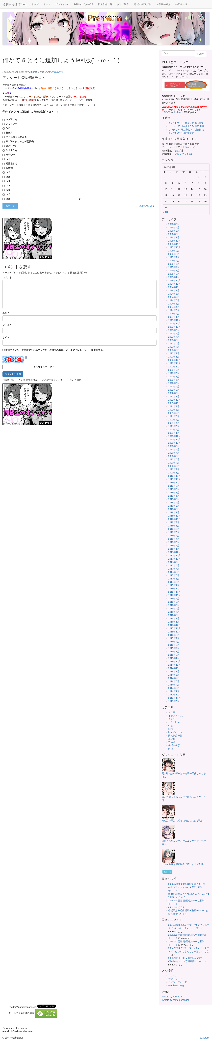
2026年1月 (173, 237)
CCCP (167, 112)
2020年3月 (173, 466)
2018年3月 (173, 542)
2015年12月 (174, 625)
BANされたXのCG (83, 4)
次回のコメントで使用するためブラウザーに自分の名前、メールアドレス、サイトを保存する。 (55, 350)
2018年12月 (174, 515)
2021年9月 (173, 406)
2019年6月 (173, 495)
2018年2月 (173, 545)
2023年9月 (173, 330)
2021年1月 (173, 433)
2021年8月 (173, 409)
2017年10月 (174, 558)
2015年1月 (173, 658)
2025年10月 (174, 247)
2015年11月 (174, 628)
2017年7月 (173, 568)
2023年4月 (173, 346)
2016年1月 (173, 621)
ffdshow (177, 112)
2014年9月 (173, 671)
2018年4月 (173, 539)
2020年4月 (173, 462)
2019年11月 (174, 479)
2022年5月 (173, 383)
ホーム (46, 4)
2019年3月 (173, 505)
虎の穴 (178, 150)
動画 (170, 729)
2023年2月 (173, 353)
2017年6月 (173, 572)
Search (200, 54)
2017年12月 (174, 552)
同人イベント (175, 732)
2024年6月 (173, 300)
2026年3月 (173, 230)
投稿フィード (175, 979)
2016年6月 (173, 605)
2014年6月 (173, 681)
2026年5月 (173, 224)
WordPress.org (176, 985)
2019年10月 (174, 482)
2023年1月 (173, 356)
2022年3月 (173, 389)
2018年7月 (173, 529)
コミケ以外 (174, 722)
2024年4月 (173, 307)
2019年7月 (173, 492)
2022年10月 (174, 366)
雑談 (170, 748)
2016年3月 (173, 615)
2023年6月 (173, 340)
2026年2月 (173, 234)
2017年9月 (173, 562)
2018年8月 (173, 525)
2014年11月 (174, 664)
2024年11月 (174, 283)
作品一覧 (167, 872)
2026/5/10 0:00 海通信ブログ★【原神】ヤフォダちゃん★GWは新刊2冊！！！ (186, 887)
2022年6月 (173, 380)
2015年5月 (173, 645)
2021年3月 (173, 426)
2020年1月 (173, 472)
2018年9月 (173, 522)
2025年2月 (173, 274)
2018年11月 (174, 519)
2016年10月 (174, 595)
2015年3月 (173, 651)
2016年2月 (173, 618)
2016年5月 (173, 608)
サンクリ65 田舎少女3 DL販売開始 (186, 126)
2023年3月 (173, 350)
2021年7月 (173, 413)
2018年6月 (173, 532)
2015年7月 (173, 638)
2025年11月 (174, 244)
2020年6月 (173, 456)
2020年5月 (173, 459)
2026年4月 (173, 227)
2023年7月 (173, 336)
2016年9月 (173, 598)
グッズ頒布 (123, 4)
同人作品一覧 (105, 4)
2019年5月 (173, 499)
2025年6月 (173, 260)
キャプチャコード (42, 367)
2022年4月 (173, 386)
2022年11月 (174, 363)
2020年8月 (173, 449)
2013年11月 (174, 698)
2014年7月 (173, 678)
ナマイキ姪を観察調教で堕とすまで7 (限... (184, 864)
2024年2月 (173, 313)
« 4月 (165, 212)
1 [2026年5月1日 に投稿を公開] (198, 177)
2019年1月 (173, 512)
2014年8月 (173, 674)
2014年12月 (174, 661)
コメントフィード (177, 982)
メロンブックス (183, 154)
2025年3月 (173, 270)
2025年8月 (173, 254)
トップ (34, 4)
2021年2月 (173, 429)
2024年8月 (173, 293)
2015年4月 (173, 648)
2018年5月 (173, 535)
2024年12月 (174, 280)
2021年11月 (174, 403)
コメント (7, 277)
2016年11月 (174, 592)
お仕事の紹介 (163, 4)
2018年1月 (173, 549)
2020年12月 (174, 436)
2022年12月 (174, 360)
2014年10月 (174, 668)
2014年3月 (173, 688)
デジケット (188, 147)
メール (6, 325)
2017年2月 (173, 582)
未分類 (171, 739)
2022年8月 (173, 373)
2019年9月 (173, 486)
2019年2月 (173, 509)
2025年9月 (173, 250)
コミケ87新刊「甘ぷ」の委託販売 (185, 123)
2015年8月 (173, 635)
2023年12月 (174, 320)
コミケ (171, 719)
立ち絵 (171, 742)
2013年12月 (174, 694)
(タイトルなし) (176, 907)
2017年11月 (174, 555)
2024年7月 (173, 297)
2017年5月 (173, 575)
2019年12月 (174, 476)
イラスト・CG (175, 715)
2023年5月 (173, 343)
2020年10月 (174, 442)
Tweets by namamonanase (175, 1000)
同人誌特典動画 (143, 4)
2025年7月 (173, 257)
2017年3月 (173, 578)
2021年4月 (173, 423)
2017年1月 (173, 585)
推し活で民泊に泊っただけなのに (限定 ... (183, 820)
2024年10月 (174, 287)
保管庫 (171, 725)
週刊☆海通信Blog (14, 4)
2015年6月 (173, 641)
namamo (32, 72)
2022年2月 (173, 393)
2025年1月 (173, 277)
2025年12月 (174, 240)
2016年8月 (173, 602)
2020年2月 (173, 469)
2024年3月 (173, 310)
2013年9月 (173, 701)
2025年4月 (173, 267)
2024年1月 (173, 317)
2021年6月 (173, 416)
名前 (5, 313)
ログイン (173, 975)
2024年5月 (173, 303)
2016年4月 (173, 611)
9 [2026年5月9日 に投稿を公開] (205, 183)
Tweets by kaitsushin (172, 996)
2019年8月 (173, 489)
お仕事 (171, 712)
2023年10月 (174, 327)
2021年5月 (173, 419)
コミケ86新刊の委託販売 (181, 133)
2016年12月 (174, 588)
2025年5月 (173, 264)
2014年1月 (173, 691)
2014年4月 (173, 684)
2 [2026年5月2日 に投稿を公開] (205, 177)
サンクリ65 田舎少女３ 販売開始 (186, 129)
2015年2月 (173, 655)
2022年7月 (173, 376)
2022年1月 (173, 396)
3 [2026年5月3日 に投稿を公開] (166, 183)
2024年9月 (173, 290)
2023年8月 (173, 333)
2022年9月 (173, 370)
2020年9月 (173, 446)
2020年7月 (173, 452)
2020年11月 (174, 439)
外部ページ (182, 4)
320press (205, 1037)
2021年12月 (174, 399)
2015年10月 (174, 631)
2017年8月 (173, 565)
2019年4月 (173, 502)
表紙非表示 (57, 72)
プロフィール (62, 4)
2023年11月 (174, 323)
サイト (5, 337)
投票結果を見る (146, 206)
